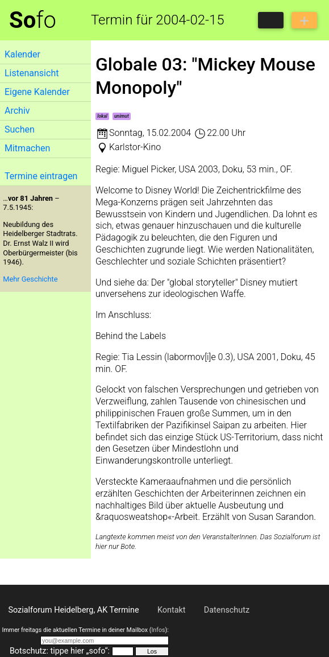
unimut (121, 116)
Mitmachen (27, 148)
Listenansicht (32, 73)
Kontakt (171, 610)
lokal (102, 116)
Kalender (22, 54)
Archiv (17, 110)
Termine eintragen (41, 176)
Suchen (20, 129)
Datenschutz (226, 610)
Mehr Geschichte (30, 279)
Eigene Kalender (37, 91)
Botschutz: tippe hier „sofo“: (60, 651)
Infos (158, 630)
